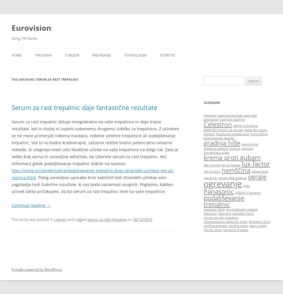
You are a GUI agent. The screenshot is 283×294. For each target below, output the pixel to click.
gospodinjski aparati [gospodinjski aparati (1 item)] (219, 138)
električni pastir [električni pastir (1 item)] (256, 130)
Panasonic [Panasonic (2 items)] (219, 191)
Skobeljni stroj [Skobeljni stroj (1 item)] (259, 222)
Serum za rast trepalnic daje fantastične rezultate (84, 107)
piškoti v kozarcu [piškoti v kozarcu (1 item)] (248, 193)
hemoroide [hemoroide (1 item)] (249, 144)
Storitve (167, 55)
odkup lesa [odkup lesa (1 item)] (259, 171)
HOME (17, 55)
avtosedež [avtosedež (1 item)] (211, 120)
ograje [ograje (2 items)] (257, 176)
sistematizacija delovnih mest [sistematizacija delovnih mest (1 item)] (225, 222)
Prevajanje (101, 55)
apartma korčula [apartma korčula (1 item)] (230, 115)
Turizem (72, 55)
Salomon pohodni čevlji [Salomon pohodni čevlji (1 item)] (236, 214)
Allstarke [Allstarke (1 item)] (210, 115)
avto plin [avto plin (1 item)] (250, 115)
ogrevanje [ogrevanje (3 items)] (223, 184)
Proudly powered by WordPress (37, 269)
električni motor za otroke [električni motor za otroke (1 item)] (223, 130)
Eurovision (31, 28)
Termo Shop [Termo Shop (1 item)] (213, 230)
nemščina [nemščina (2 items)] (236, 170)
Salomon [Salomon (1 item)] (210, 214)
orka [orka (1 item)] (246, 186)
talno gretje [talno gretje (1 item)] (258, 226)
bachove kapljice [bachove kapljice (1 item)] (232, 120)
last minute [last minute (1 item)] (212, 165)
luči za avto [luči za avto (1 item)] (212, 171)
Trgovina (43, 55)
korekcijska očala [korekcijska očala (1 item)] (216, 153)
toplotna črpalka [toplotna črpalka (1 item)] (235, 230)
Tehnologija (135, 55)
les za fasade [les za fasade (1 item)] (231, 165)
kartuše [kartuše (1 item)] (247, 149)
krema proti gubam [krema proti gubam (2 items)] (232, 157)
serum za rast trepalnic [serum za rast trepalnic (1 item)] (221, 218)
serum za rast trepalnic (107, 219)
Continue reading (31, 205)
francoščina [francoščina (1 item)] (259, 134)
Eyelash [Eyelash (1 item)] (209, 134)
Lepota (60, 219)
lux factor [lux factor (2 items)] (256, 164)
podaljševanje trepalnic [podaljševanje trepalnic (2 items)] (224, 201)
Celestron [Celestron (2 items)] (218, 124)
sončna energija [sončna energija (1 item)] (215, 226)
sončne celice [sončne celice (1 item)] (238, 226)
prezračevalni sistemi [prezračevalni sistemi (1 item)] (242, 210)
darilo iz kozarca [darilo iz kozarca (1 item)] (245, 126)
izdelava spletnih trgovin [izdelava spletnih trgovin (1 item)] (222, 149)
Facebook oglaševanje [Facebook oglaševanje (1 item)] (232, 134)
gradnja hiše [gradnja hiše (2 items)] (222, 143)
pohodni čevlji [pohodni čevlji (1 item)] (214, 210)
